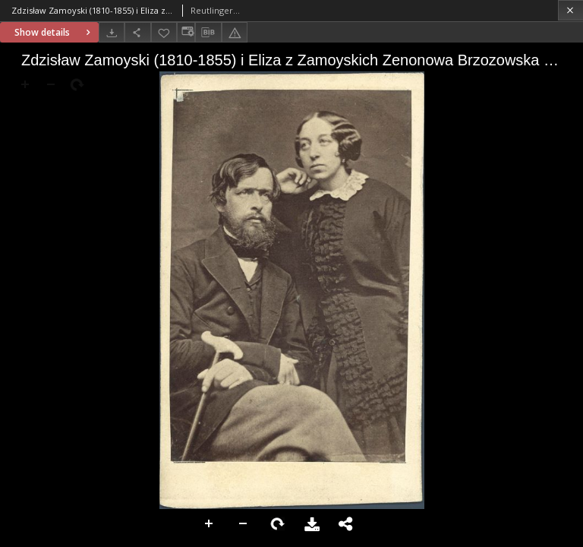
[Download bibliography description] (208, 32)
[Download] (111, 32)
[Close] (570, 10)
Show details (54, 32)
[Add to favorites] (164, 32)
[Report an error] (234, 32)
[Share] (137, 32)
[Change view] (186, 32)
